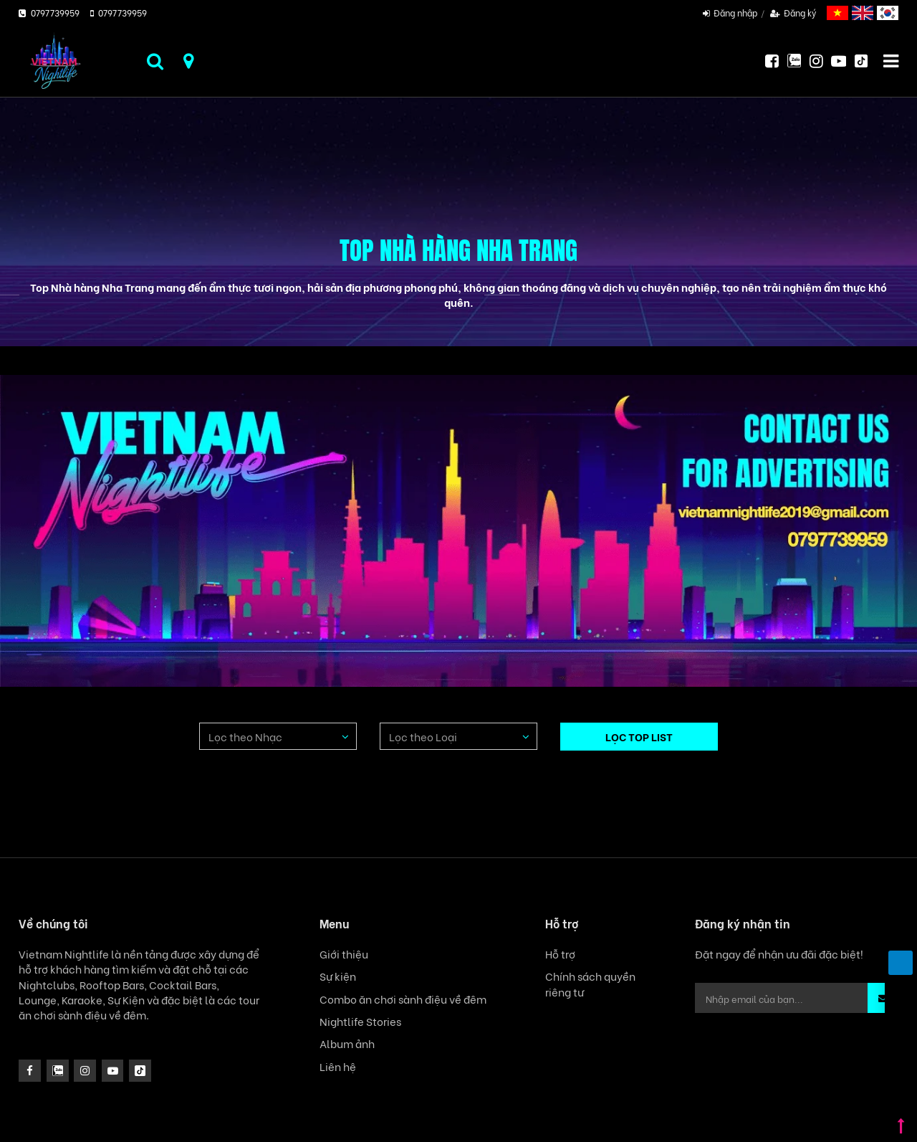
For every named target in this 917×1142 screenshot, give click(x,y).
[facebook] (30, 1071)
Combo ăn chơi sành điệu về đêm (403, 999)
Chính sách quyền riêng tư (590, 984)
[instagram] (58, 1071)
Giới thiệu (344, 953)
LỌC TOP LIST (639, 736)
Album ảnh (347, 1043)
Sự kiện (338, 976)
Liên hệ (338, 1066)
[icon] (85, 1071)
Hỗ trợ (560, 953)
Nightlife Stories (360, 1021)
